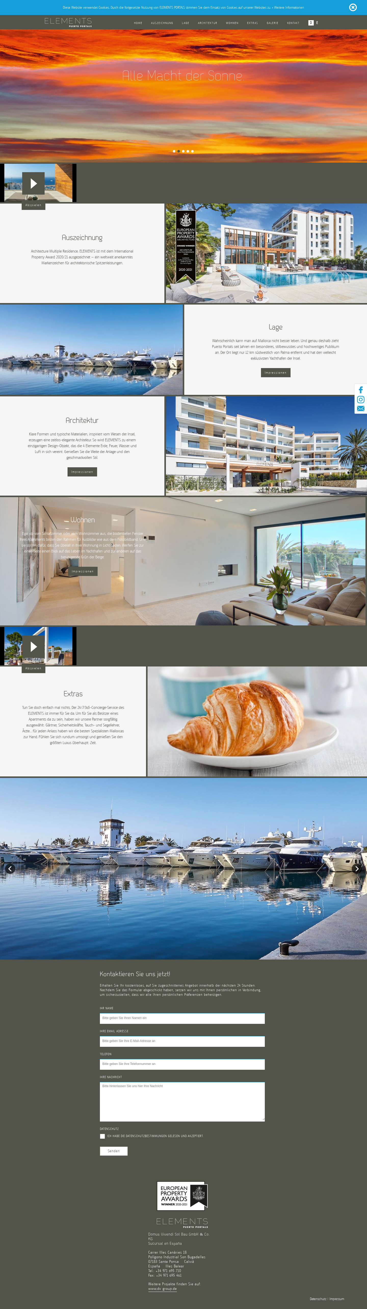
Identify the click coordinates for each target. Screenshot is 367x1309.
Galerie (273, 23)
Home (138, 23)
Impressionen (276, 373)
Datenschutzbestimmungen (146, 1136)
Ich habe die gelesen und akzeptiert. (152, 1136)
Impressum (337, 1299)
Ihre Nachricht (111, 1077)
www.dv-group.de (162, 1288)
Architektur (207, 23)
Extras (252, 23)
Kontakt (293, 23)
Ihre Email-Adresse (114, 1031)
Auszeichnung (162, 23)
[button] (33, 183)
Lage (185, 23)
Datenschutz (109, 1129)
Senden (114, 1151)
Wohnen (232, 23)
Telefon (106, 1054)
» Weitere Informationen (288, 7)
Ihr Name (106, 1008)
